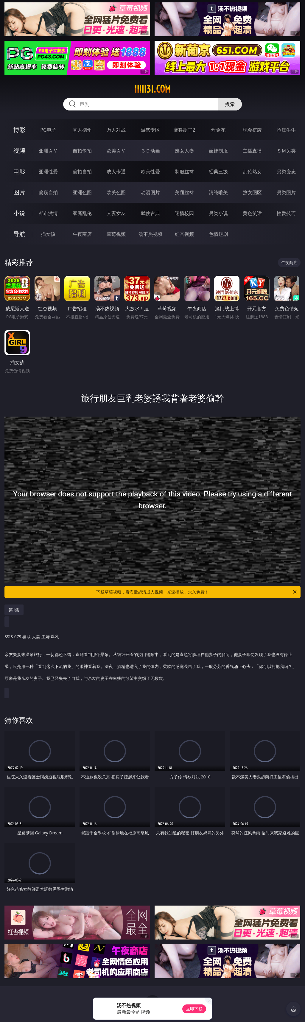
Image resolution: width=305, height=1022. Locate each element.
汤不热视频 (150, 234)
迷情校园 (184, 213)
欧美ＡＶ (116, 150)
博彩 (19, 130)
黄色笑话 (252, 213)
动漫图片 (150, 192)
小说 (19, 213)
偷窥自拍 (48, 192)
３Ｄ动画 (150, 150)
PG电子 (48, 130)
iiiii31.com (152, 89)
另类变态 (286, 171)
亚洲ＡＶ (48, 150)
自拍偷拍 (82, 150)
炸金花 (218, 130)
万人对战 (116, 130)
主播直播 (252, 150)
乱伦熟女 (252, 171)
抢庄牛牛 (286, 130)
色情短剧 (218, 234)
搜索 (230, 104)
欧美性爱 (150, 171)
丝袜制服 (218, 150)
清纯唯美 (218, 192)
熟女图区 (252, 192)
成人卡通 (116, 171)
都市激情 (48, 213)
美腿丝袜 (184, 192)
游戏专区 (150, 130)
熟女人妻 (184, 150)
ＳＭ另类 (286, 150)
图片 (19, 192)
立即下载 (194, 1009)
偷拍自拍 (82, 171)
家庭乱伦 (82, 213)
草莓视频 (116, 234)
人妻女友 (116, 213)
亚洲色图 (82, 192)
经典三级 (218, 171)
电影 (19, 171)
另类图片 (286, 192)
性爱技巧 (286, 213)
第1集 (14, 610)
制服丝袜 (184, 171)
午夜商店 (82, 234)
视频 (19, 151)
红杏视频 (184, 234)
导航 (19, 234)
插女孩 (48, 234)
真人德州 (82, 130)
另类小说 (218, 213)
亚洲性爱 (48, 171)
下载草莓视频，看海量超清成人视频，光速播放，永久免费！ (197, 592)
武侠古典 (150, 213)
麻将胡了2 (184, 130)
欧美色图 (116, 192)
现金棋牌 (252, 130)
